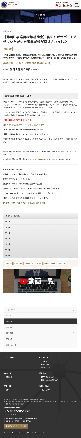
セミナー (18, 263)
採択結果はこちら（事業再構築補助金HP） (28, 63)
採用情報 (9, 333)
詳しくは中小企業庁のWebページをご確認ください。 (24, 124)
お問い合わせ (11, 345)
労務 (46, 263)
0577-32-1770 (18, 411)
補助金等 (8, 49)
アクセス (9, 339)
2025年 (7, 221)
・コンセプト (44, 361)
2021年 (7, 244)
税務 (53, 263)
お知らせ (9, 321)
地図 (23, 426)
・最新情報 (8, 377)
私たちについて (12, 315)
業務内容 (9, 327)
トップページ (11, 309)
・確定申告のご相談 (46, 377)
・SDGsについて (45, 367)
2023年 (7, 233)
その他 (9, 263)
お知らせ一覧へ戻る (13, 216)
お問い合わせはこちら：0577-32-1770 (24, 203)
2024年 (7, 227)
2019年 (7, 255)
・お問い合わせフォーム (48, 389)
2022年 (7, 238)
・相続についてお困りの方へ (49, 380)
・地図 (6, 389)
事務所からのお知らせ (33, 263)
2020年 (7, 250)
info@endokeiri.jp (37, 159)
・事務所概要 (44, 364)
